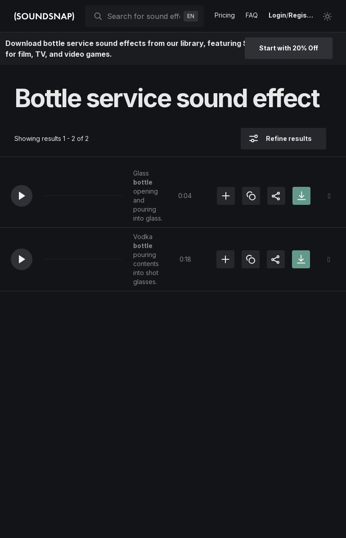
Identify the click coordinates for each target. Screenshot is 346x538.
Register (301, 15)
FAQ (252, 15)
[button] (21, 196)
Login (277, 15)
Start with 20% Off (288, 48)
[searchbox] (143, 16)
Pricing (225, 15)
